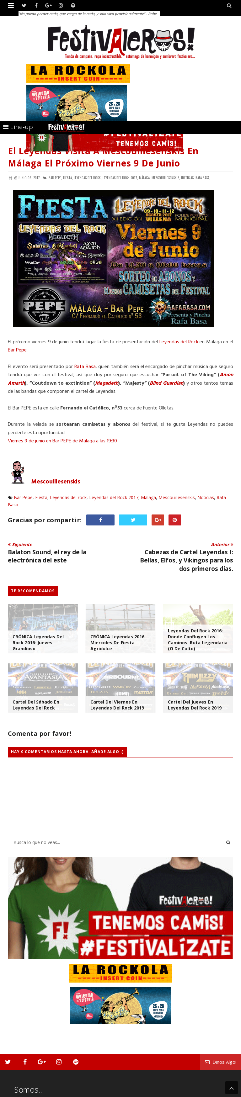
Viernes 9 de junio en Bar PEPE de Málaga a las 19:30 (62, 441)
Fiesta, (68, 177)
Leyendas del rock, (88, 177)
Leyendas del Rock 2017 (113, 497)
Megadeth (106, 383)
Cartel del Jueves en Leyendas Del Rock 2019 (195, 705)
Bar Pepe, (55, 177)
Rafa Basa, (202, 177)
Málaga (148, 497)
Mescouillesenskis (55, 482)
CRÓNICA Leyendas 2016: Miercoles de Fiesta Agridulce (118, 642)
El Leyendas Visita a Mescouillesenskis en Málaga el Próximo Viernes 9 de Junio (103, 157)
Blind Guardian (166, 383)
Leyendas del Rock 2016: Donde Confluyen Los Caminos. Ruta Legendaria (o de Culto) (198, 639)
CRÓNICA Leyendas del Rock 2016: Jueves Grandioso (38, 642)
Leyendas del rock (68, 497)
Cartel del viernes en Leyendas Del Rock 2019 (117, 705)
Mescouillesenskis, (166, 177)
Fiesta (41, 497)
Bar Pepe (17, 350)
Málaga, (145, 177)
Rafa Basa (85, 367)
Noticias (205, 497)
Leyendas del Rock (178, 342)
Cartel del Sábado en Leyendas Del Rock (36, 705)
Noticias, (188, 177)
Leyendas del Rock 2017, (120, 177)
